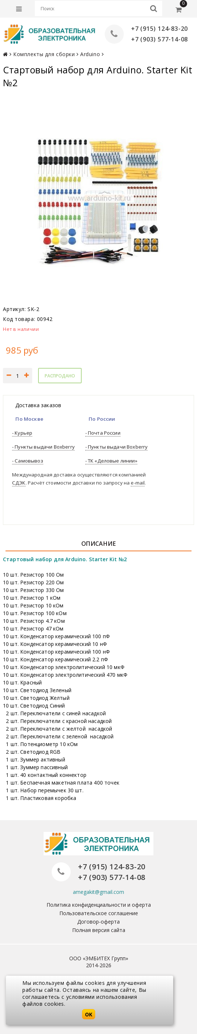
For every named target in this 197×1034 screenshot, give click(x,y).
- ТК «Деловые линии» (111, 460)
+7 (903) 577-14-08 (159, 39)
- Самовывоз (27, 460)
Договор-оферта (98, 921)
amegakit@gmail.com (98, 891)
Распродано (60, 376)
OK (88, 1014)
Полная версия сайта (98, 929)
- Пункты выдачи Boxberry (43, 446)
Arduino (90, 54)
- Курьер (22, 433)
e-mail (138, 482)
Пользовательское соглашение (98, 912)
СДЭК (19, 482)
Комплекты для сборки (44, 54)
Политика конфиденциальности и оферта (99, 904)
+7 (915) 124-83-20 (159, 29)
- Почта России (102, 433)
